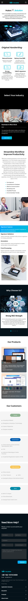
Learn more (6, 137)
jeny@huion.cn (8, 577)
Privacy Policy (4, 583)
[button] (25, 121)
